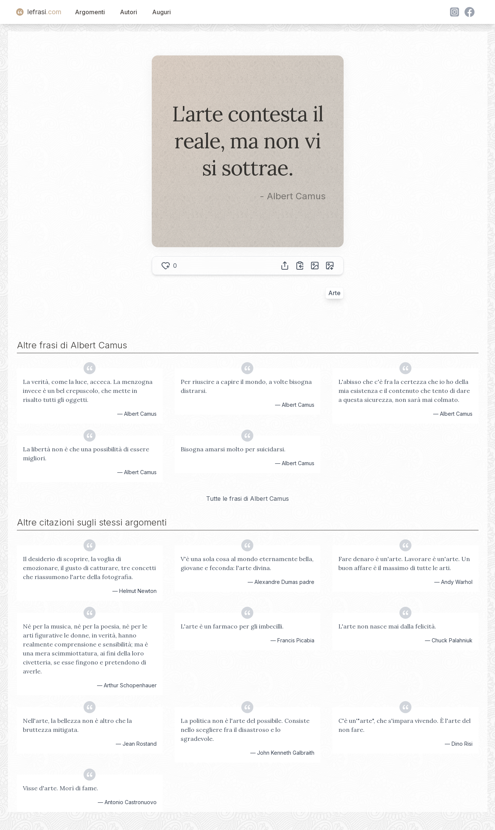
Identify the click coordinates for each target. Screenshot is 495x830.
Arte (334, 293)
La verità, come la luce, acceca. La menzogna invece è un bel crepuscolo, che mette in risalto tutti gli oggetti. (88, 390)
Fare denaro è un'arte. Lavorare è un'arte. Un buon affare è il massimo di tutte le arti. (404, 563)
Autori (128, 12)
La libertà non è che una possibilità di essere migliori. (86, 453)
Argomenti (90, 12)
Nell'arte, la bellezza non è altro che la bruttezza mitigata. (77, 725)
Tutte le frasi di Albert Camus (247, 498)
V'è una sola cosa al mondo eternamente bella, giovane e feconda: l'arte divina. (247, 563)
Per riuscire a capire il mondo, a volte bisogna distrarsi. (246, 386)
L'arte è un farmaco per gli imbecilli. (232, 626)
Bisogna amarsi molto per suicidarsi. (233, 449)
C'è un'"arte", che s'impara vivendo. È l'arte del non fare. (404, 725)
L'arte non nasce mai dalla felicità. (387, 626)
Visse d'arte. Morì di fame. (60, 788)
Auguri (161, 12)
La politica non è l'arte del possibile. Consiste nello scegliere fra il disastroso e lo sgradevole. (245, 729)
